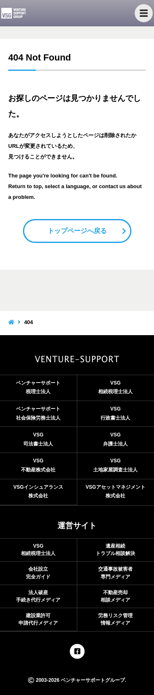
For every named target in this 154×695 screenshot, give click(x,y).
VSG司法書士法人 (38, 439)
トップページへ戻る (77, 230)
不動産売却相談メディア (115, 596)
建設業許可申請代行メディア (38, 619)
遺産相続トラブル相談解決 (115, 549)
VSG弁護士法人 (115, 439)
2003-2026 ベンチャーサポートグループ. (77, 680)
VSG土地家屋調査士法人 (115, 465)
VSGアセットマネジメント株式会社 (115, 491)
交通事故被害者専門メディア (115, 572)
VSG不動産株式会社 (38, 465)
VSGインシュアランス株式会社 (38, 491)
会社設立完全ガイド (38, 572)
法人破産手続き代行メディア (38, 596)
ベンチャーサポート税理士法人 (38, 387)
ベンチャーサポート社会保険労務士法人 (38, 413)
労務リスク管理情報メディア (115, 619)
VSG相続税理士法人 (115, 387)
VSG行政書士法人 (115, 413)
